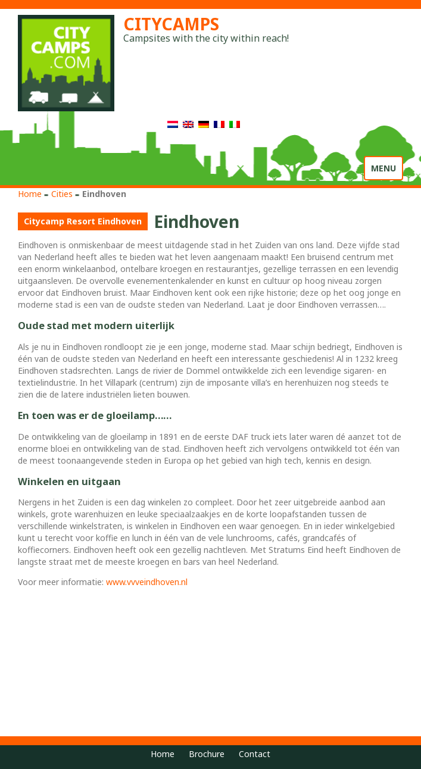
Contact (254, 753)
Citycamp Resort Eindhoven (83, 221)
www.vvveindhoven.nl (147, 581)
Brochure (206, 753)
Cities (62, 193)
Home (30, 193)
